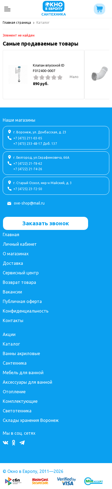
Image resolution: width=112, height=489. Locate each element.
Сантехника (15, 363)
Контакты (13, 320)
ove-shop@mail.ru (29, 203)
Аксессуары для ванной (27, 382)
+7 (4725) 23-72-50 (27, 189)
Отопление (14, 391)
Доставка (13, 263)
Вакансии (12, 291)
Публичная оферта (22, 301)
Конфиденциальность (25, 310)
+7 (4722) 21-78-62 (27, 163)
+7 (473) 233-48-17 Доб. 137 (35, 143)
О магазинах (16, 253)
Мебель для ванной (23, 372)
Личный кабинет (20, 244)
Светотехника (17, 410)
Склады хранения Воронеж (31, 420)
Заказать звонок (45, 223)
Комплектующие (20, 401)
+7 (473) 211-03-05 (27, 138)
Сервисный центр (21, 272)
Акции (9, 334)
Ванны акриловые (21, 353)
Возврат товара (19, 282)
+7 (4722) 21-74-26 (27, 169)
